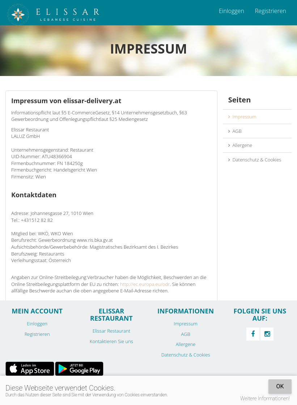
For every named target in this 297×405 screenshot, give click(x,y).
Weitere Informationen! (265, 398)
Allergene (240, 145)
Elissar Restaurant (111, 331)
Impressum (242, 116)
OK (280, 386)
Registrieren (270, 11)
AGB (235, 131)
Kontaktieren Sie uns (111, 341)
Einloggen (231, 11)
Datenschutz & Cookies (254, 159)
